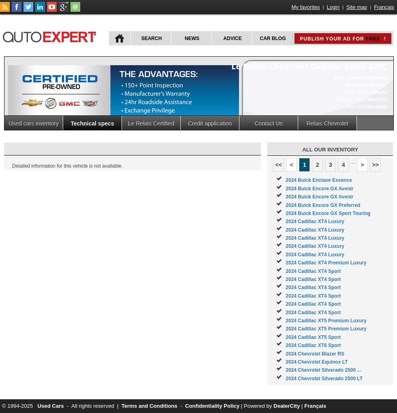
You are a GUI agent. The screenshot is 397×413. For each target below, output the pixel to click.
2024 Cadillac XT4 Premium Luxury (326, 263)
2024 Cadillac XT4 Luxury (315, 221)
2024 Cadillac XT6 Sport (313, 345)
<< (278, 165)
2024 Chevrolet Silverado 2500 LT (324, 378)
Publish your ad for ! (343, 39)
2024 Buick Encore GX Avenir (319, 189)
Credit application (210, 123)
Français (384, 7)
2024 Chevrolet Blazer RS (315, 354)
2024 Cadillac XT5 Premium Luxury (326, 321)
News (192, 38)
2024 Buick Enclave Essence (319, 180)
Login (333, 7)
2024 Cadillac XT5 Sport (313, 337)
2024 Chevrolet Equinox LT (317, 362)
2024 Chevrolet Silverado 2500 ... (323, 370)
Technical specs (92, 123)
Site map (356, 7)
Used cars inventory (34, 123)
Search (151, 38)
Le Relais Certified (151, 123)
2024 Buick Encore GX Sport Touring (328, 213)
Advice (232, 38)
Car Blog (273, 38)
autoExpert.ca (51, 35)
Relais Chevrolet (327, 123)
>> (375, 165)
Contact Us (268, 123)
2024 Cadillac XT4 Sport (313, 271)
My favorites (306, 7)
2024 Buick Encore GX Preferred (323, 205)
